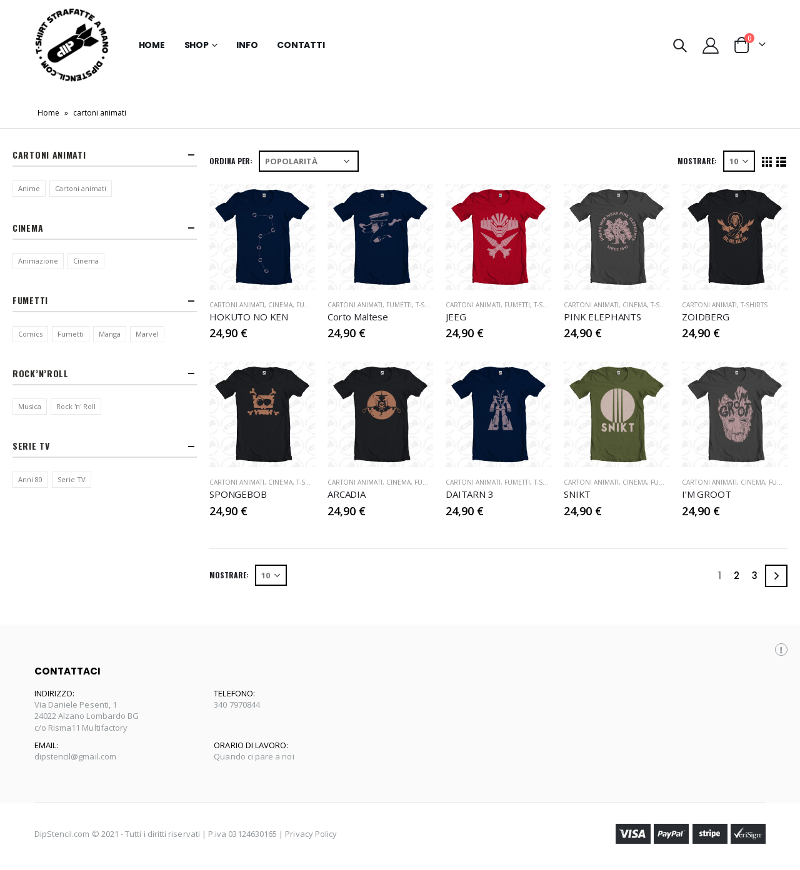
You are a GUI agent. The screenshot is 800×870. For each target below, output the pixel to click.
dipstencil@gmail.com (75, 756)
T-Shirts (429, 304)
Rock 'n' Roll (76, 406)
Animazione (38, 260)
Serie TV (72, 479)
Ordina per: (230, 161)
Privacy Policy (311, 833)
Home (152, 45)
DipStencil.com (62, 833)
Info (247, 45)
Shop (196, 45)
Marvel (147, 334)
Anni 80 (30, 479)
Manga (110, 334)
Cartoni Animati (236, 304)
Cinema (280, 304)
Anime (29, 188)
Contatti (300, 45)
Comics (30, 334)
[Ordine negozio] (309, 161)
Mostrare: (697, 161)
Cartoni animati (80, 188)
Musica (29, 406)
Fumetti (309, 304)
